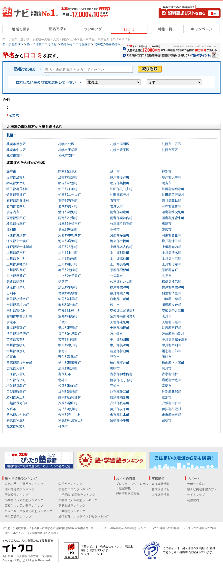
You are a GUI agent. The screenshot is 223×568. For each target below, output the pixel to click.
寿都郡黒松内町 (17, 305)
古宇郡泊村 (170, 374)
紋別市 (166, 397)
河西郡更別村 (16, 235)
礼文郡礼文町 (16, 426)
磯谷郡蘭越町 (171, 200)
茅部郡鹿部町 (119, 270)
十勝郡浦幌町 (119, 328)
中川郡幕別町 (16, 351)
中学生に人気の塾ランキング (77, 500)
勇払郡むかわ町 (17, 415)
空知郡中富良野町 (19, 316)
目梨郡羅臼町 (16, 392)
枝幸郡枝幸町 (16, 223)
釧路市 (63, 281)
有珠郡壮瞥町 (171, 206)
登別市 (115, 357)
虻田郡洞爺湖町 (173, 189)
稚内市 (63, 426)
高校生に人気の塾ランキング (24, 505)
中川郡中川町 (68, 345)
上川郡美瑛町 (119, 264)
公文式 (14, 115)
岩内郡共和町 (68, 206)
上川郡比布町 (171, 264)
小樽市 (115, 229)
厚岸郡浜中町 (171, 177)
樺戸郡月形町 (68, 247)
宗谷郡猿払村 (16, 310)
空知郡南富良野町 (123, 316)
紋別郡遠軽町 (68, 392)
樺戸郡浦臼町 (171, 241)
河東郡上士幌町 (17, 241)
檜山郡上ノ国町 (173, 363)
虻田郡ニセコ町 (69, 195)
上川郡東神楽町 (17, 264)
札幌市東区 (14, 155)
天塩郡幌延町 (68, 328)
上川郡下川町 (16, 258)
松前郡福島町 (16, 386)
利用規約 (193, 500)
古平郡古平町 (16, 380)
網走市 (166, 183)
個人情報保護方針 (27, 556)
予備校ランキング (16, 494)
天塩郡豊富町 (16, 328)
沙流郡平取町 (68, 287)
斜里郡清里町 (171, 293)
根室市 (11, 357)
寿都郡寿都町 (68, 305)
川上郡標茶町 (16, 276)
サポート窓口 (196, 484)
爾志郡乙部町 (171, 351)
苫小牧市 (116, 334)
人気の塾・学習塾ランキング (24, 484)
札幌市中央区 (16, 150)
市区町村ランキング (71, 511)
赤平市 (11, 171)
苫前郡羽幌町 (68, 339)
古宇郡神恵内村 (121, 374)
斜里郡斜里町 (68, 299)
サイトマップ (196, 494)
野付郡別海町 (68, 357)
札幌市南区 (66, 155)
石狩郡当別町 (68, 200)
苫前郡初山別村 (173, 334)
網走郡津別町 (68, 183)
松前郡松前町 (68, 386)
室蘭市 (166, 386)
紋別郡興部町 (171, 392)
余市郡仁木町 (119, 415)
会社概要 (7, 556)
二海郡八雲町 (16, 374)
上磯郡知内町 (171, 247)
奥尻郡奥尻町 (68, 229)
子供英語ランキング (18, 516)
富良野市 (64, 374)
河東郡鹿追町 (68, 241)
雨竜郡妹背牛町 (173, 218)
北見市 (166, 276)
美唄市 (115, 368)
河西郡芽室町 (119, 235)
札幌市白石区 (171, 144)
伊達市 (11, 322)
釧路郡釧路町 (16, 281)
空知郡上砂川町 (69, 310)
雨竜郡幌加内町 (121, 218)
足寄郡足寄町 (16, 177)
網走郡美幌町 (119, 183)
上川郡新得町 (68, 258)
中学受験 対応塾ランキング (76, 494)
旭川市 (115, 171)
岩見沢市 (116, 206)
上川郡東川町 (68, 264)
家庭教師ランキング (71, 505)
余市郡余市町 (171, 415)
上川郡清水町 (171, 252)
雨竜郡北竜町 (68, 218)
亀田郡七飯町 (68, 270)
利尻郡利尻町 (16, 420)
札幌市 (11, 135)
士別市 (11, 293)
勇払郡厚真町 (68, 409)
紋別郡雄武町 (119, 392)
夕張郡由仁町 (171, 403)
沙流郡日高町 (16, 287)
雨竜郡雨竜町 (119, 212)
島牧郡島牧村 (68, 293)
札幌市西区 (170, 150)
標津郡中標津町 (173, 287)
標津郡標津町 (119, 287)
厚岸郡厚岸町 (119, 177)
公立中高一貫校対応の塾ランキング (28, 511)
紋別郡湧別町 (119, 397)
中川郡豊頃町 (16, 345)
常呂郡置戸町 (171, 328)
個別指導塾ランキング (19, 489)
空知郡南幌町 (68, 316)
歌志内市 (12, 212)
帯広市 (166, 229)
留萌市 (166, 420)
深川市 (166, 368)
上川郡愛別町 (16, 252)
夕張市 (11, 409)
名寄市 (63, 351)
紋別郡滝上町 (16, 397)
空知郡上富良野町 (123, 310)
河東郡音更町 (171, 235)
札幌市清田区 (119, 144)
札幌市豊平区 (119, 150)
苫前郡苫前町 (16, 339)
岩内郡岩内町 (16, 206)
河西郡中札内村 (69, 235)
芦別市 (166, 171)
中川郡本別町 (171, 345)
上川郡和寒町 (16, 270)
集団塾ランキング (70, 484)
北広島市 (116, 276)
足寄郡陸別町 (68, 177)
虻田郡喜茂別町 (17, 189)
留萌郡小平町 (119, 420)
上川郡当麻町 (171, 258)
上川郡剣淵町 (119, 252)
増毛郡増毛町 (171, 380)
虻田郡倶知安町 (121, 189)
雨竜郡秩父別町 (173, 212)
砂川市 (115, 305)
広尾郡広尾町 (68, 368)
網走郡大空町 (16, 183)
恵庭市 (166, 223)
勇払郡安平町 (119, 409)
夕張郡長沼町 (119, 403)
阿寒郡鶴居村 (68, 171)
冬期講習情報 (160, 494)
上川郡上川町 (68, 252)
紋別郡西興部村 (69, 397)
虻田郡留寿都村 (173, 195)
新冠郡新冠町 (119, 351)
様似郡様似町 (171, 281)
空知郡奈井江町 (173, 310)
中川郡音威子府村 (175, 339)
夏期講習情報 (160, 489)
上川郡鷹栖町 (119, 258)
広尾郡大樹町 (16, 368)
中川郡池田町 (119, 339)
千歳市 (63, 322)
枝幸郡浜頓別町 (121, 223)
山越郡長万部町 (17, 403)
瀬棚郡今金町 (171, 305)
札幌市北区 (66, 144)
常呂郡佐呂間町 (69, 334)
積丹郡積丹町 (119, 293)
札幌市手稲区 (68, 150)
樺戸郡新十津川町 (19, 247)
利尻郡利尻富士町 (71, 420)
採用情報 (47, 556)
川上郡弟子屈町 (69, 276)
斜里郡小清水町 (17, 299)
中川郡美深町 (119, 345)
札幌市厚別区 (16, 144)
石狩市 (115, 200)
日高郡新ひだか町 (19, 363)
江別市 (11, 229)
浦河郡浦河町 (68, 212)
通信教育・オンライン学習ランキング (83, 516)
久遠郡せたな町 (121, 281)
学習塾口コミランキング (74, 489)
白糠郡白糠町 (171, 299)
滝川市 (166, 316)
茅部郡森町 (170, 270)
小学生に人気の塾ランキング (24, 500)
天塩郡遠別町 (119, 322)
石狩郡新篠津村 (17, 200)
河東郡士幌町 (119, 241)
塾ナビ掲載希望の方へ (202, 489)
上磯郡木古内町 (121, 247)
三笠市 (115, 386)
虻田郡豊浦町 (16, 195)
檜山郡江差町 (119, 363)
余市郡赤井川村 (69, 415)
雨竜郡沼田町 (16, 218)
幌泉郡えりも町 (121, 380)
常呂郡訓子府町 (17, 334)
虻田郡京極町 (68, 189)
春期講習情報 (160, 484)
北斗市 (63, 380)
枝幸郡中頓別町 (69, 223)
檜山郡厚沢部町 (69, 363)
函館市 (166, 357)
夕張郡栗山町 (68, 403)
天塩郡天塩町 (171, 322)
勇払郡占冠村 (171, 409)
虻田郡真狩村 (119, 195)
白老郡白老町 (119, 299)
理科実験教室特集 (128, 493)
